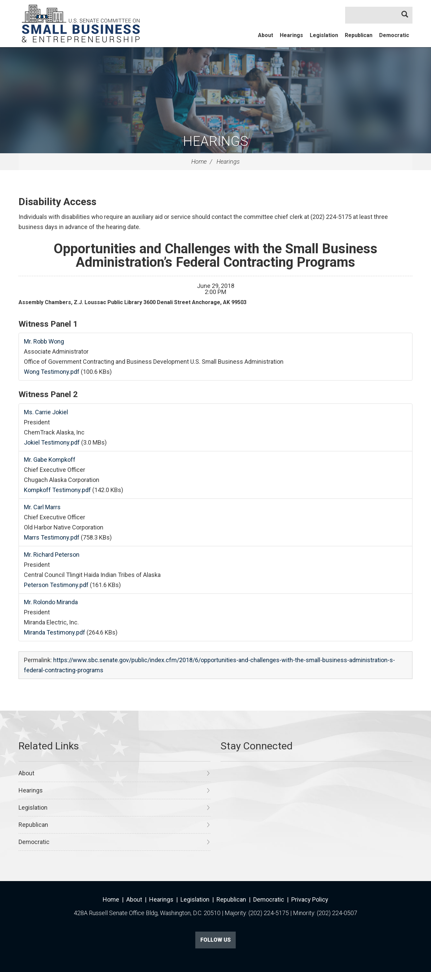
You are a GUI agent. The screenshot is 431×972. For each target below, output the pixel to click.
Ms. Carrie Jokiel (46, 412)
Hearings (291, 35)
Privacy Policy (309, 899)
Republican (358, 35)
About (265, 35)
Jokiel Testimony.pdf (52, 442)
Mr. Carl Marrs (42, 507)
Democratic (394, 35)
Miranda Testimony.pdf (54, 632)
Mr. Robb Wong (44, 341)
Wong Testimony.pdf (51, 371)
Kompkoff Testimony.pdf (57, 489)
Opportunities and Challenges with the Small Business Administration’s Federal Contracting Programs (215, 255)
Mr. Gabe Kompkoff (49, 459)
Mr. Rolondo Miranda (51, 602)
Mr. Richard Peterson (51, 554)
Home (199, 161)
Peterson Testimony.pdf (56, 584)
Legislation (324, 35)
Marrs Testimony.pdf (51, 537)
